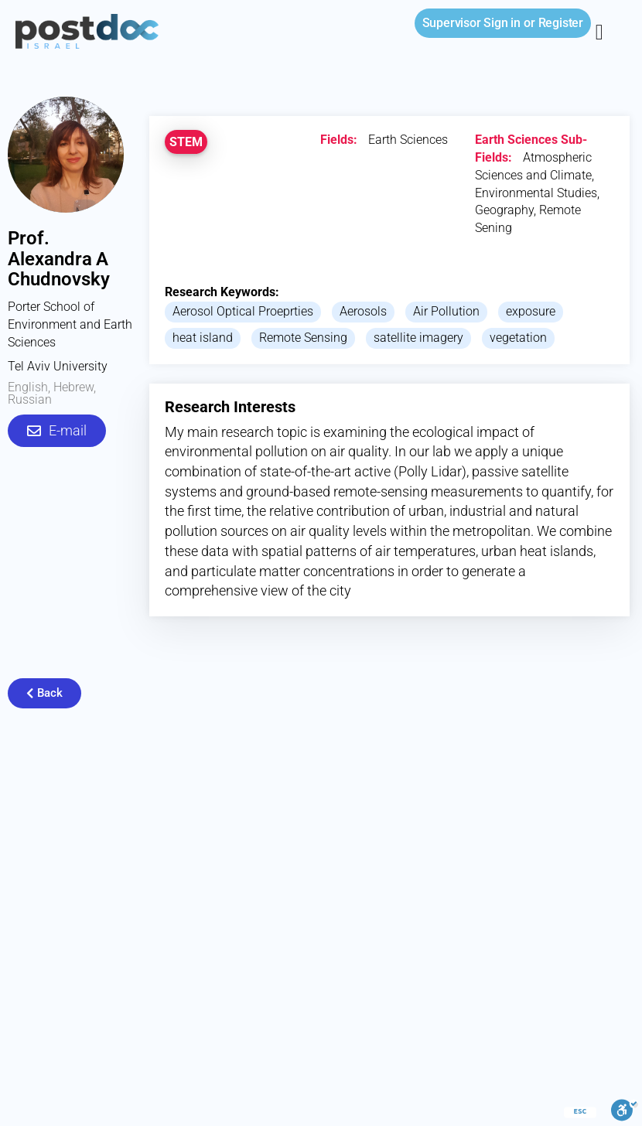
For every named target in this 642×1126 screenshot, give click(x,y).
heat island (202, 337)
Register (560, 22)
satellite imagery (418, 337)
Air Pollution (446, 311)
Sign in (471, 22)
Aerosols (363, 311)
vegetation (518, 337)
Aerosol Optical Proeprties (242, 311)
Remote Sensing (303, 337)
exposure (530, 311)
